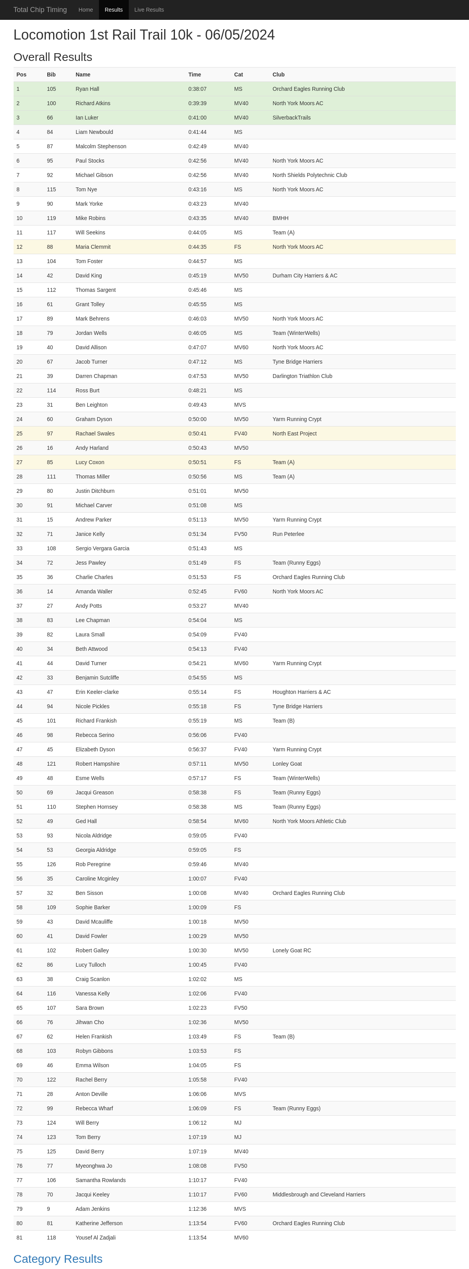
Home (86, 10)
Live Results (149, 10)
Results (114, 10)
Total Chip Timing (40, 10)
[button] (235, 1258)
